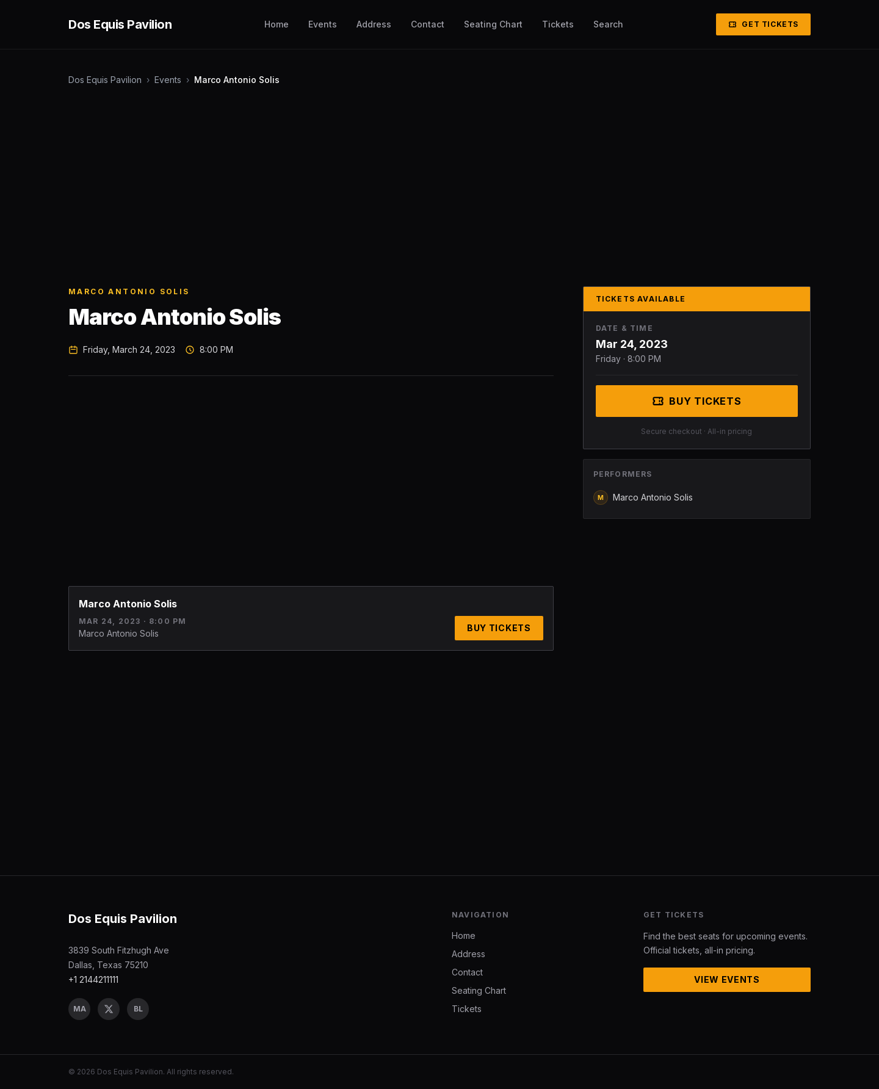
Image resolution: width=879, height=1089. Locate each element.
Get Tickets (763, 24)
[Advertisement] (434, 186)
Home (276, 24)
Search (608, 24)
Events (322, 24)
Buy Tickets (499, 628)
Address (373, 24)
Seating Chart (493, 24)
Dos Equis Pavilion (105, 79)
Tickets (558, 24)
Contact (427, 24)
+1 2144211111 (93, 979)
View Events (727, 979)
